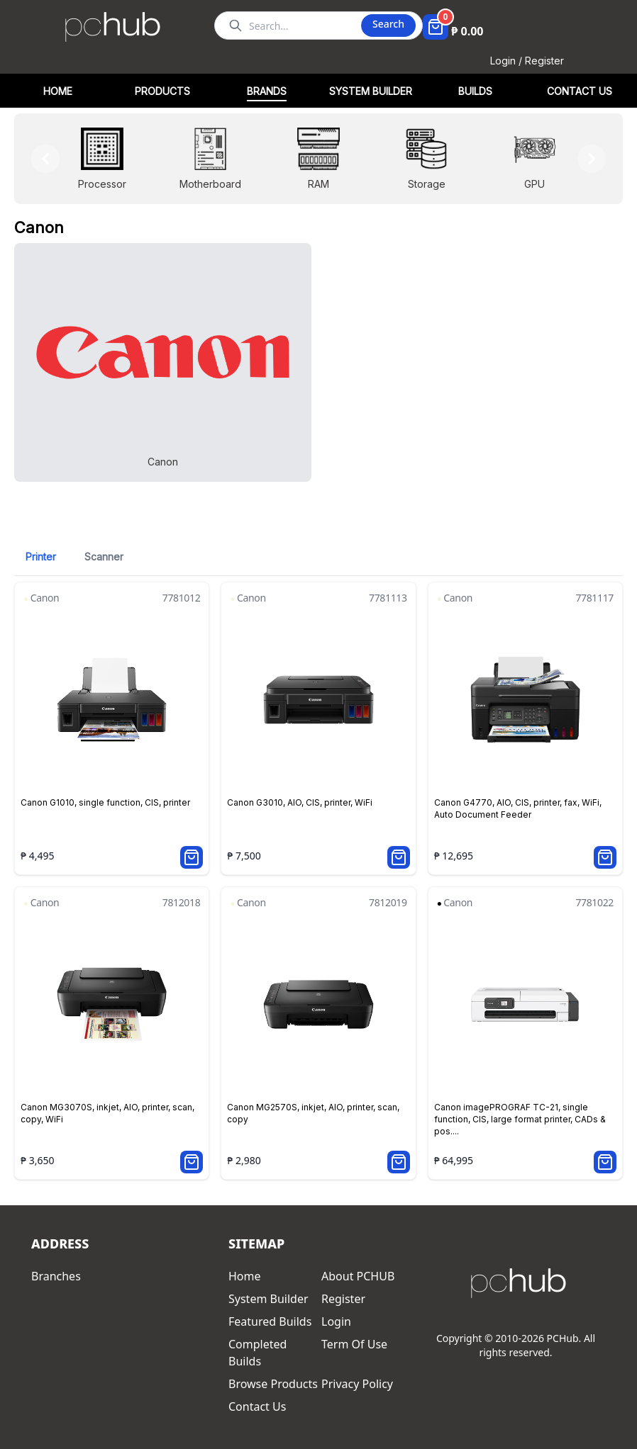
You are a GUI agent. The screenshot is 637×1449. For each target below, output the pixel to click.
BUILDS (475, 91)
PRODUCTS (162, 91)
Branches (56, 1276)
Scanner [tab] (103, 557)
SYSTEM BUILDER (370, 91)
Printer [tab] (41, 557)
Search (388, 23)
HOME (57, 91)
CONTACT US (579, 91)
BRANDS (267, 91)
